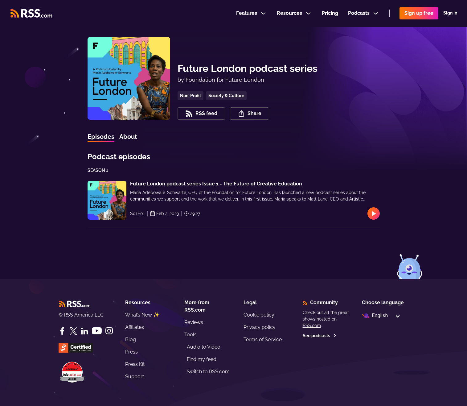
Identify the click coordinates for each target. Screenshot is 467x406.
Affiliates (134, 327)
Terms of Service (263, 339)
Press (131, 352)
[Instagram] (109, 331)
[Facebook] (62, 331)
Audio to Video (203, 347)
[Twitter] (73, 331)
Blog (130, 339)
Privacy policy (260, 327)
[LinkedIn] (84, 331)
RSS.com (312, 325)
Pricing (330, 13)
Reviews (193, 322)
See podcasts (319, 335)
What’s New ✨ (142, 315)
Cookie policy (259, 315)
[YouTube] (97, 331)
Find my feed (201, 359)
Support (134, 376)
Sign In (450, 13)
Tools (190, 335)
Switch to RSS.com (208, 372)
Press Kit (135, 364)
